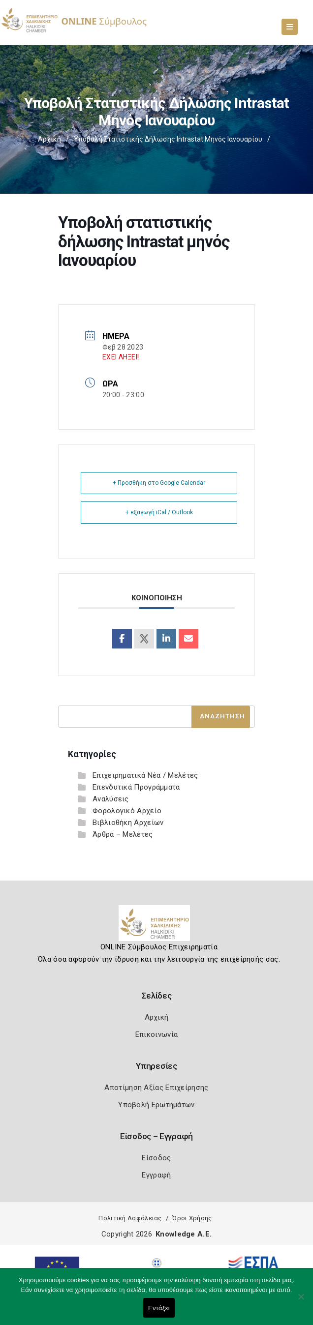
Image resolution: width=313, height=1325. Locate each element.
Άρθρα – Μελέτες (123, 834)
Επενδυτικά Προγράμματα (136, 787)
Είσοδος (156, 1157)
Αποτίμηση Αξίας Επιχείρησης (156, 1087)
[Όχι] (301, 1301)
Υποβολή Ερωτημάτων (156, 1104)
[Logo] (157, 927)
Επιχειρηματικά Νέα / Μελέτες (145, 775)
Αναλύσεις (111, 799)
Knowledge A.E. (184, 1234)
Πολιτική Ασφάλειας (129, 1218)
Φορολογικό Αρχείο (127, 810)
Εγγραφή (156, 1175)
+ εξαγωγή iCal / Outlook (159, 512)
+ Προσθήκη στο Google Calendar (159, 482)
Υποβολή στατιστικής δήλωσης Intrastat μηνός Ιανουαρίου (168, 139)
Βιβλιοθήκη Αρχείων (128, 822)
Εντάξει (159, 1308)
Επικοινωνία (156, 1034)
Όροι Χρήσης (192, 1218)
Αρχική (49, 139)
